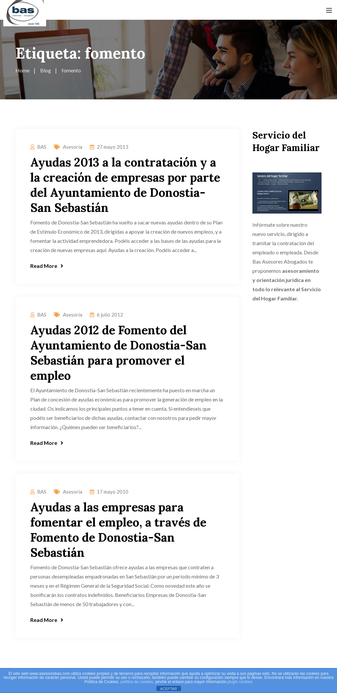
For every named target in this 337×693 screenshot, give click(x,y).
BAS (41, 147)
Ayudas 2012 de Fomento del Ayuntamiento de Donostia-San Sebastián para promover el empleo (118, 352)
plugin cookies (239, 682)
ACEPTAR (168, 689)
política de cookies (136, 682)
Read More (46, 266)
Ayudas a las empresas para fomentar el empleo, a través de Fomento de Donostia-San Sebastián (118, 530)
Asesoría (72, 147)
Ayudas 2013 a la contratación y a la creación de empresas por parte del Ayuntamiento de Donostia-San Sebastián (125, 185)
